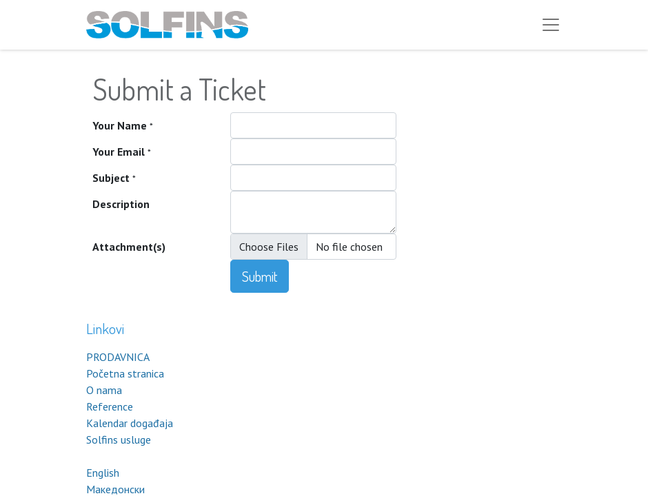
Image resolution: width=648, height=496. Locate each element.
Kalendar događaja (129, 423)
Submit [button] (259, 276)
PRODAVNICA (118, 357)
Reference (109, 406)
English (102, 472)
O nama (104, 390)
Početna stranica (125, 373)
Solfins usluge (118, 439)
